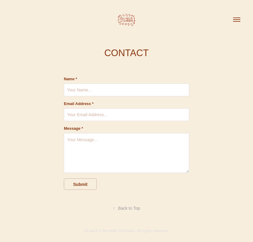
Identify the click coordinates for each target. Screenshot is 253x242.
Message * (73, 128)
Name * (70, 79)
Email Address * (79, 104)
